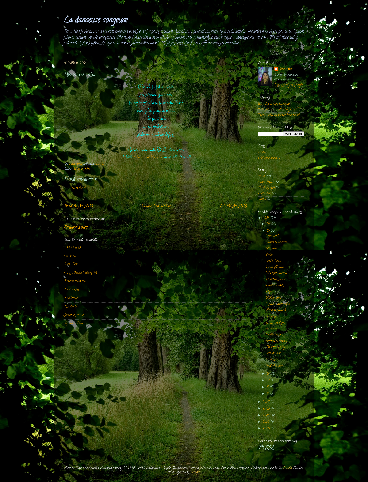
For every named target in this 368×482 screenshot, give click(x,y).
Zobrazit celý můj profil (288, 85)
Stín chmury (273, 248)
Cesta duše (272, 359)
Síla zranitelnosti (276, 273)
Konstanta (70, 306)
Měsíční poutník (276, 310)
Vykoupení (272, 236)
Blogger (195, 472)
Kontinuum (71, 298)
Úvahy (262, 199)
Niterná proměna (276, 341)
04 (269, 224)
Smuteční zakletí (76, 227)
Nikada (287, 468)
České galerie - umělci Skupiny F (278, 109)
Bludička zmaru (275, 279)
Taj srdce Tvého (73, 323)
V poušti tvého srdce (278, 304)
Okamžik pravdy (275, 347)
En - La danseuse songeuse (274, 104)
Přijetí (269, 291)
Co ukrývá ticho (275, 267)
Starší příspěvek (233, 206)
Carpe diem (70, 264)
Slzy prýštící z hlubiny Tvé (80, 272)
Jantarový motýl (74, 315)
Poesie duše (264, 193)
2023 (267, 408)
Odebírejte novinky (269, 158)
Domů (262, 152)
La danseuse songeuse (95, 21)
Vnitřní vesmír (275, 334)
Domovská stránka (156, 206)
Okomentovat (78, 187)
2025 (266, 422)
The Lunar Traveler (148, 157)
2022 (267, 402)
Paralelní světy (275, 285)
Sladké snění (273, 298)
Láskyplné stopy (275, 322)
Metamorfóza (72, 289)
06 (269, 374)
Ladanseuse (285, 69)
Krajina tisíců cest (75, 281)
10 (268, 387)
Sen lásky (70, 255)
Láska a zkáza (72, 247)
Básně (262, 176)
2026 (267, 428)
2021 (266, 218)
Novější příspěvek (78, 206)
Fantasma (271, 328)
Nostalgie (271, 316)
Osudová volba (274, 365)
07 (269, 380)
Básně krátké (265, 182)
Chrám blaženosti (276, 242)
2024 (267, 415)
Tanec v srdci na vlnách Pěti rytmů (279, 115)
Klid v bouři (273, 261)
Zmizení (270, 254)
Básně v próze (81, 169)
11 (268, 394)
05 (269, 231)
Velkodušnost (273, 353)
